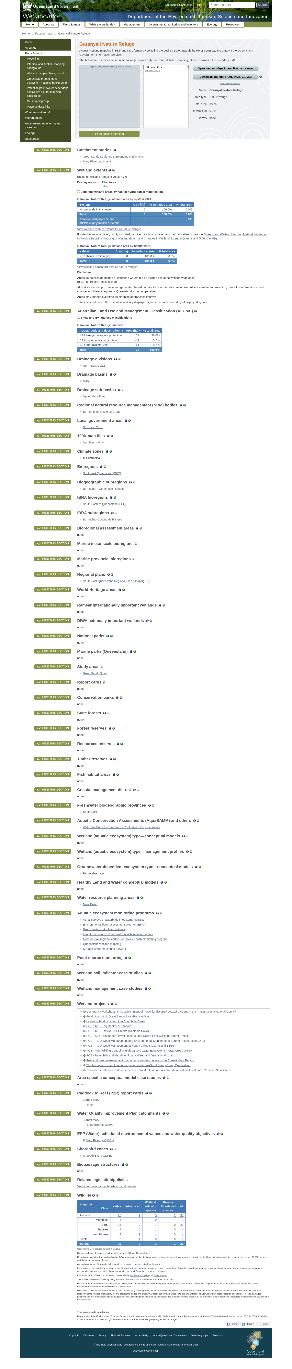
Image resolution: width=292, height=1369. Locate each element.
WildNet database (140, 1264)
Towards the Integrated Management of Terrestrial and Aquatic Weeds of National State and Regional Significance (158, 1078)
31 (182, 1254)
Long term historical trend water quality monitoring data (118, 942)
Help (198, 4)
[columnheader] (100, 337)
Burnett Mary (91, 1128)
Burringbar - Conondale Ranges (103, 497)
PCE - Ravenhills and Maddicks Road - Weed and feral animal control (130, 1064)
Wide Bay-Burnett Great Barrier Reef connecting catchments (121, 835)
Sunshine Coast (93, 435)
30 (182, 1225)
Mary (86, 389)
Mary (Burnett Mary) (100, 1133)
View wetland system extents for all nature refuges (109, 231)
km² (105, 186)
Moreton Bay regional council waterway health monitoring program (125, 947)
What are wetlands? (102, 24)
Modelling (33, 58)
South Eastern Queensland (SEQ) (104, 512)
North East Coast (94, 374)
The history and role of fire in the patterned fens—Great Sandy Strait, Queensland (138, 1073)
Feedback (218, 1347)
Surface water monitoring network (104, 957)
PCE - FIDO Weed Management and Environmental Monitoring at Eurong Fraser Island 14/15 (146, 1049)
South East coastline (99, 1164)
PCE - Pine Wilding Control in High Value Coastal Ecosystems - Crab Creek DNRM (139, 1059)
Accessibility (141, 1347)
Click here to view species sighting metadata (98, 1260)
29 (119, 1254)
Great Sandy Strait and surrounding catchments (113, 156)
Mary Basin (90, 912)
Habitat (84, 255)
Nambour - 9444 (152, 70)
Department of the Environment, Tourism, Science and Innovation (198, 16)
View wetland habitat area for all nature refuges (107, 272)
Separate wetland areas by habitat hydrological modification (120, 191)
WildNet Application (139, 1287)
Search (263, 4)
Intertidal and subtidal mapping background (46, 66)
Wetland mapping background (45, 73)
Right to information (121, 1347)
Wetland (160, 1287)
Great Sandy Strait (95, 682)
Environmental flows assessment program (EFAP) (114, 933)
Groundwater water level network (104, 937)
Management (132, 24)
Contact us (185, 4)
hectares (108, 182)
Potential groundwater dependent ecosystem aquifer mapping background (47, 91)
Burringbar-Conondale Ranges (102, 528)
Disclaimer (88, 1347)
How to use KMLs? (230, 83)
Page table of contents (109, 133)
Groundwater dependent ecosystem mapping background (47, 80)
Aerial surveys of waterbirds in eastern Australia (113, 928)
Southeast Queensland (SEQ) (102, 481)
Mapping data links (38, 106)
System (84, 206)
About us (48, 24)
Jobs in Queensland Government (169, 1347)
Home (30, 24)
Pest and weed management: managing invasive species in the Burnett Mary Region (140, 1069)
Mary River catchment (97, 161)
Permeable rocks (94, 882)
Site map (170, 4)
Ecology (212, 24)
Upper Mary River (94, 405)
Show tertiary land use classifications (104, 323)
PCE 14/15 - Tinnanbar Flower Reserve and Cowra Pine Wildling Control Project (137, 1044)
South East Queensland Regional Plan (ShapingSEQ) (117, 589)
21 (119, 1234)
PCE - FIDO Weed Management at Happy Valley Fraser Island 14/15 (130, 1054)
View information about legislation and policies (106, 1195)
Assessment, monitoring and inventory (173, 24)
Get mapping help (38, 101)
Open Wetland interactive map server (225, 68)
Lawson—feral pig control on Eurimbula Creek (115, 1029)
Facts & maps (72, 24)
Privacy (102, 1347)
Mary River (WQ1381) (100, 1149)
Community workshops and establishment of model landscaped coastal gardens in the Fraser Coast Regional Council (161, 1020)
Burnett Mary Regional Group (101, 420)
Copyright (74, 1347)
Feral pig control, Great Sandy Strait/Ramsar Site (117, 1025)
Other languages (199, 1347)
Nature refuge (218, 97)
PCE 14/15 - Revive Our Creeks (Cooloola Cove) (117, 1039)
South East (90, 820)
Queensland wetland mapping (102, 952)
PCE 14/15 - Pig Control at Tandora (108, 1034)
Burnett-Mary (91, 1108)
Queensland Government (146, 1362)
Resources (233, 24)
